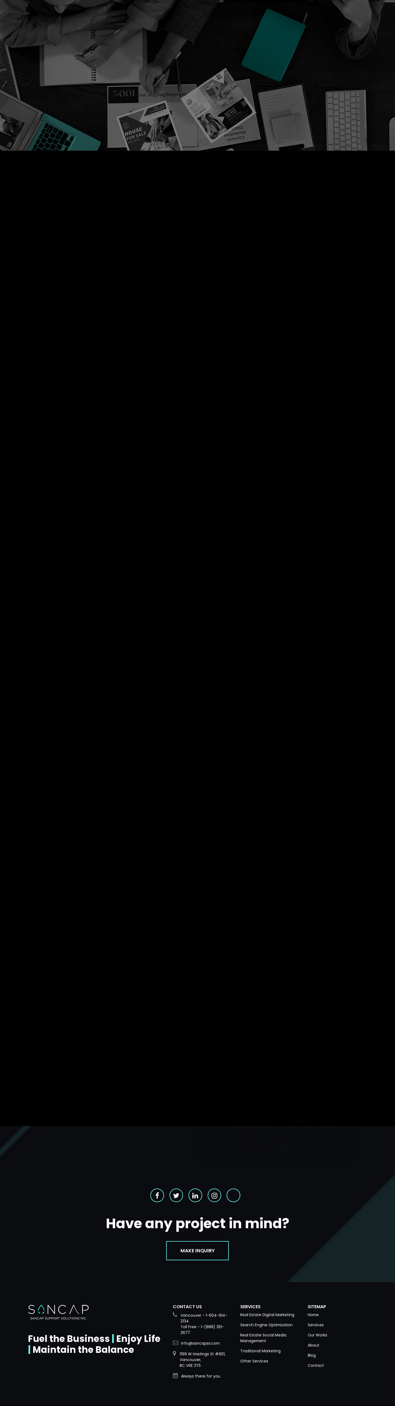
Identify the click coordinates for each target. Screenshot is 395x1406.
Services (316, 1325)
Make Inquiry (197, 1251)
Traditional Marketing (260, 1351)
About (313, 1345)
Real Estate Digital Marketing (267, 1315)
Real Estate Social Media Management (263, 1338)
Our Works (318, 1335)
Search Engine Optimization (267, 1325)
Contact (316, 1366)
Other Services (254, 1361)
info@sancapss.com (200, 1344)
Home (313, 1315)
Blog (312, 1356)
